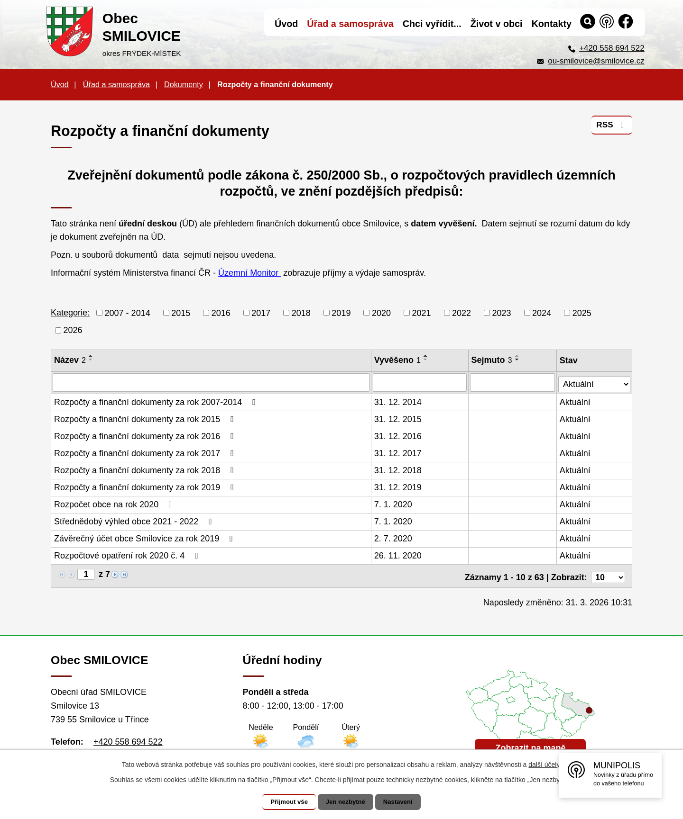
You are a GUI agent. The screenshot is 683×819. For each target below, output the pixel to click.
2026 (73, 330)
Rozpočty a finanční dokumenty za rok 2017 (146, 452)
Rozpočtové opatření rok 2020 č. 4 (128, 554)
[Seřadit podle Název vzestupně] (91, 356)
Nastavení (404, 802)
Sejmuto (492, 360)
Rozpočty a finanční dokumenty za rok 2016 (146, 435)
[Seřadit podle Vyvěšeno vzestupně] (426, 356)
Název (70, 360)
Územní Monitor (249, 273)
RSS (611, 127)
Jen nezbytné (346, 802)
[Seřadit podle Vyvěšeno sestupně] (426, 359)
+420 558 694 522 (612, 48)
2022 (461, 312)
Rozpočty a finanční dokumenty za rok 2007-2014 (156, 401)
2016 (221, 312)
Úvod (60, 84)
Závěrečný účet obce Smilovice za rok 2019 (145, 537)
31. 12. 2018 (398, 469)
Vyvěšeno (398, 360)
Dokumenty (183, 84)
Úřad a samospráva (116, 84)
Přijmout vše (283, 802)
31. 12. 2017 (398, 452)
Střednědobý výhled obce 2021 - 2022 (135, 520)
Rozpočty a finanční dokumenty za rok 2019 (146, 486)
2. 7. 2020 (394, 537)
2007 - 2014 (127, 312)
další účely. (544, 764)
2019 (341, 312)
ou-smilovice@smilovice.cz (596, 60)
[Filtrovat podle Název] (211, 382)
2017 (260, 312)
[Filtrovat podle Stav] (594, 381)
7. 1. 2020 (394, 503)
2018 (301, 312)
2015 (180, 312)
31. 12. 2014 (398, 401)
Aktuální (575, 401)
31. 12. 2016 (398, 435)
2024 (541, 312)
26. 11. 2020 (398, 554)
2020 (381, 312)
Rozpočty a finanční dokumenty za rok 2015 (146, 418)
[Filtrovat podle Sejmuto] (513, 382)
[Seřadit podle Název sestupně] (91, 359)
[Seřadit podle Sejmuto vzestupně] (518, 356)
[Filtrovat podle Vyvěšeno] (420, 382)
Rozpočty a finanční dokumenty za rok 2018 (146, 469)
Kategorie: (70, 312)
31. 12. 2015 (398, 418)
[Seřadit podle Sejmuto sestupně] (518, 359)
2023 (501, 312)
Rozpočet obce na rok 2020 (115, 503)
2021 (421, 312)
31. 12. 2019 (398, 486)
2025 (581, 312)
